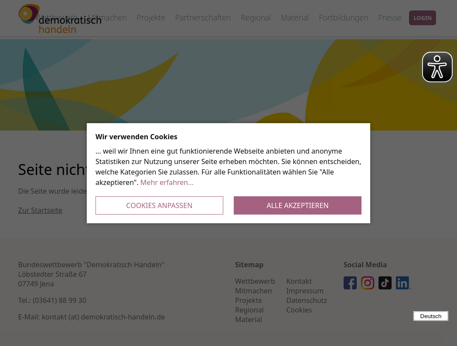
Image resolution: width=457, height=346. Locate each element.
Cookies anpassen (159, 205)
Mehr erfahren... (167, 182)
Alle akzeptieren (298, 205)
